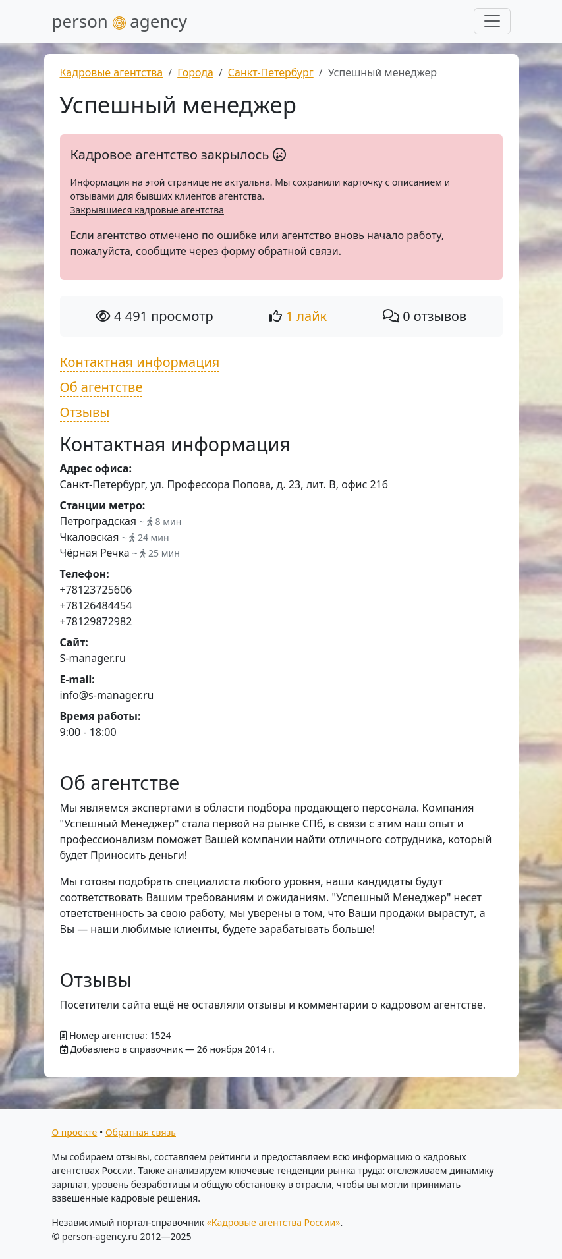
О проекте (75, 1132)
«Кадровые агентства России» (274, 1222)
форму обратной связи (280, 251)
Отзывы (85, 412)
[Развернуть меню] (492, 21)
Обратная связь (140, 1132)
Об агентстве (101, 387)
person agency (120, 21)
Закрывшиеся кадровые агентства (147, 210)
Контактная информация (140, 362)
